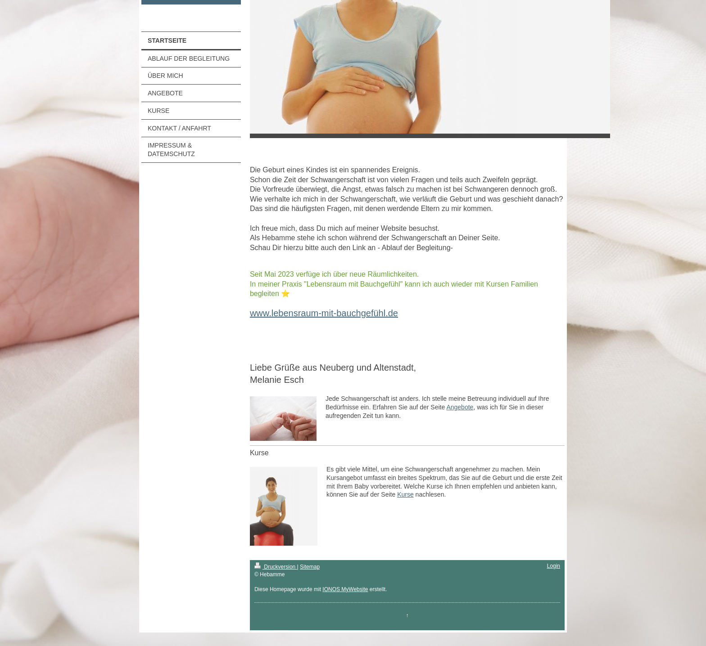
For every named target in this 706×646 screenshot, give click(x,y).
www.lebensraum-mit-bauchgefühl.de (324, 313)
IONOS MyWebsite (345, 589)
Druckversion (275, 567)
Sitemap (310, 567)
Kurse (405, 494)
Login (553, 566)
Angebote (459, 407)
